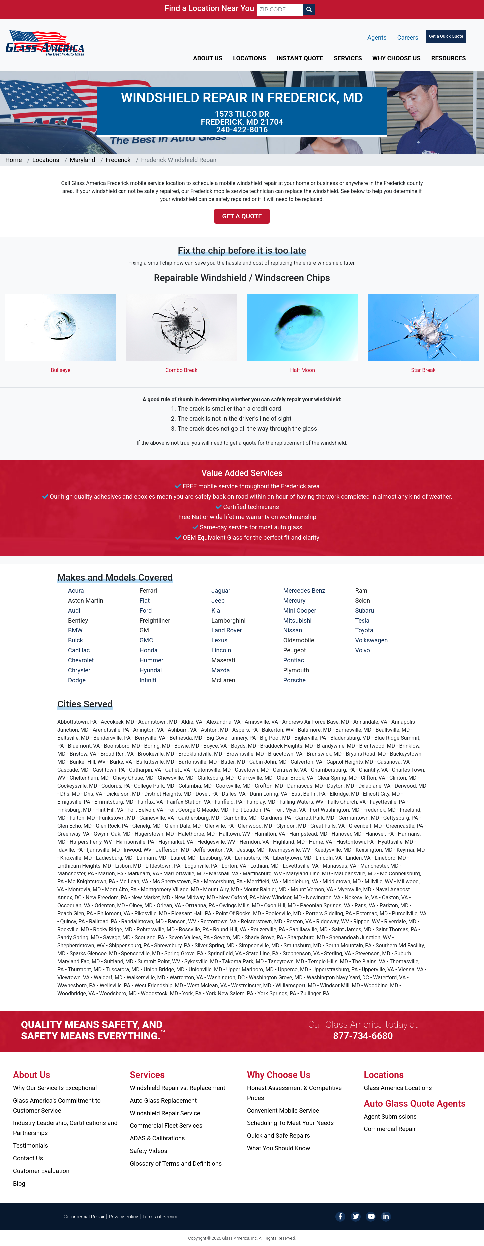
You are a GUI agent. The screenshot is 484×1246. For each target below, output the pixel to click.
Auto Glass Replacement (163, 1100)
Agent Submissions (390, 1116)
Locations (249, 58)
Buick (75, 640)
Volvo (362, 650)
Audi (74, 610)
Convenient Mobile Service (283, 1110)
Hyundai (151, 670)
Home (13, 159)
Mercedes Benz (304, 590)
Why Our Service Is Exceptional (55, 1087)
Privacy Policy (123, 1217)
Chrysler (79, 670)
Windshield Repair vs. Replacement (177, 1087)
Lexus (219, 640)
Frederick (118, 159)
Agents (377, 37)
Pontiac (293, 660)
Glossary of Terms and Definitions (176, 1163)
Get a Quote (242, 216)
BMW (75, 630)
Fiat (145, 600)
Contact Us (28, 1158)
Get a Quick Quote (446, 36)
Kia (215, 610)
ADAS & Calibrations (157, 1138)
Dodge (77, 680)
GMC (146, 640)
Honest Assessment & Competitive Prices (294, 1092)
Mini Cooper (299, 610)
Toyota (364, 630)
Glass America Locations (398, 1087)
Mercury (294, 600)
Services (348, 58)
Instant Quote (300, 58)
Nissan (292, 630)
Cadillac (79, 650)
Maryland (82, 159)
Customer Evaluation (41, 1170)
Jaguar (220, 590)
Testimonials (30, 1145)
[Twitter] (356, 1216)
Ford (146, 610)
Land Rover (226, 630)
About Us (207, 58)
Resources (448, 58)
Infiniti (148, 680)
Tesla (362, 620)
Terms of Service (160, 1217)
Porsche (294, 680)
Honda (149, 650)
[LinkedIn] (386, 1216)
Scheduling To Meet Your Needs (290, 1123)
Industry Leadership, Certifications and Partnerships (65, 1128)
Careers (407, 37)
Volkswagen (371, 640)
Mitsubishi (297, 620)
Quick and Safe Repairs (278, 1135)
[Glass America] (44, 42)
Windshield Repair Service (165, 1113)
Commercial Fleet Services (166, 1125)
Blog (19, 1183)
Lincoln (221, 650)
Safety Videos (148, 1150)
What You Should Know (278, 1148)
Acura (76, 590)
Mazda (220, 670)
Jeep (218, 600)
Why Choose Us (396, 58)
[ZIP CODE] (280, 10)
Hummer (152, 660)
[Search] (309, 9)
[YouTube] (371, 1216)
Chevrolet (81, 660)
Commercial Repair (390, 1128)
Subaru (364, 610)
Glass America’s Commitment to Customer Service (57, 1105)
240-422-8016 (242, 129)
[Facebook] (340, 1216)
